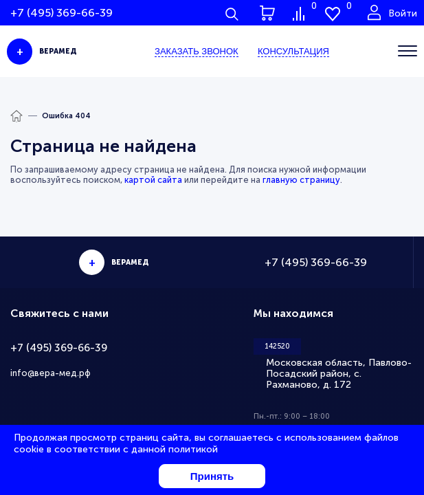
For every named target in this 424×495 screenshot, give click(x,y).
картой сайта (153, 180)
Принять (212, 476)
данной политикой (174, 449)
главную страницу (301, 180)
